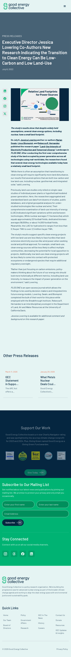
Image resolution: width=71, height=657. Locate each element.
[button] (65, 6)
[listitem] (18, 383)
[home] (15, 6)
